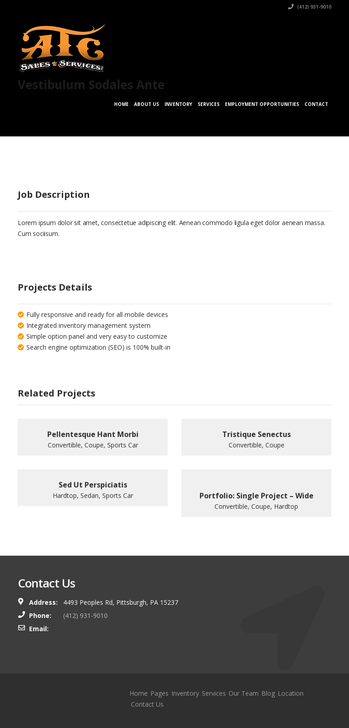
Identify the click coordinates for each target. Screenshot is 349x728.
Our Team (244, 693)
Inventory (178, 104)
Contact (316, 104)
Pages (159, 693)
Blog (268, 693)
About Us (146, 104)
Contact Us (147, 704)
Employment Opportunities (262, 104)
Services (208, 104)
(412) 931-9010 (309, 7)
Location (291, 693)
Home (121, 104)
